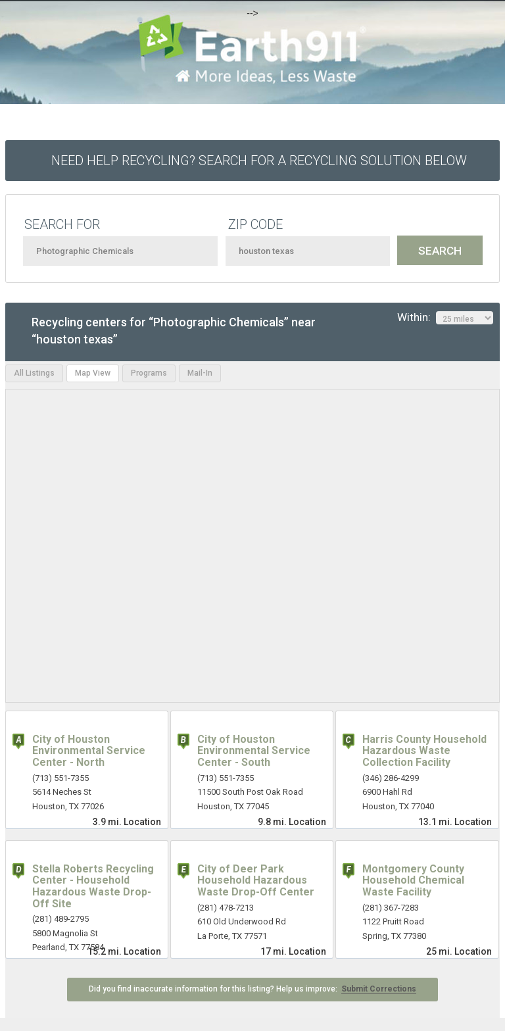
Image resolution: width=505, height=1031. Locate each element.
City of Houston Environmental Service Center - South (253, 750)
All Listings (34, 373)
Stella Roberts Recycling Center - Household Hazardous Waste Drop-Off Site (93, 886)
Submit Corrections (378, 988)
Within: (445, 318)
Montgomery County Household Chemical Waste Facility (413, 880)
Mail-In (199, 373)
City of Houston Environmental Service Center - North (88, 750)
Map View (92, 373)
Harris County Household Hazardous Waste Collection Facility (424, 750)
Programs (149, 373)
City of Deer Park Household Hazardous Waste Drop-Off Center (255, 880)
